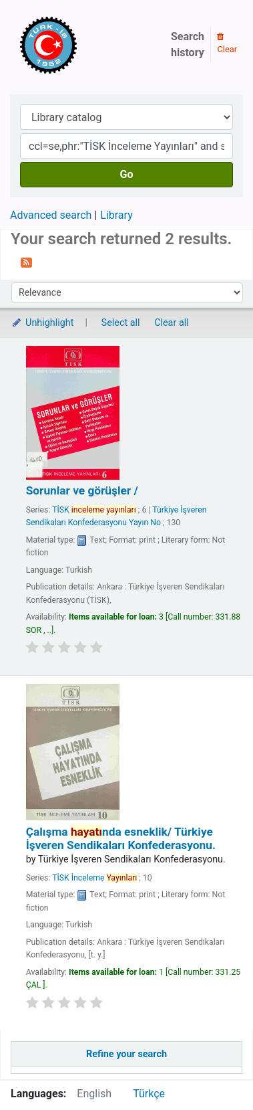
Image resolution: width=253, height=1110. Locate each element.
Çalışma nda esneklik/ (121, 838)
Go (127, 174)
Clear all (171, 323)
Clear (227, 43)
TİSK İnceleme (94, 878)
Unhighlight (42, 323)
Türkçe (149, 1093)
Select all (120, 323)
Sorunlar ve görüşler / (82, 490)
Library (116, 215)
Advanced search (50, 215)
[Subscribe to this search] (26, 261)
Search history (187, 44)
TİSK (94, 510)
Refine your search (126, 1054)
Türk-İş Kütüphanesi (87, 45)
